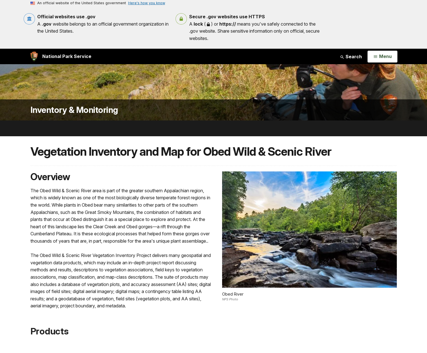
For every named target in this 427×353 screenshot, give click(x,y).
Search (351, 56)
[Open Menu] (382, 56)
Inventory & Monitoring (74, 110)
